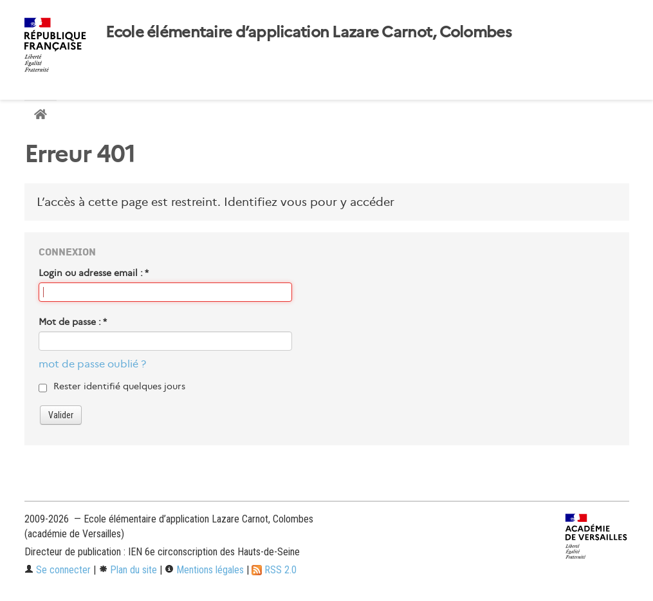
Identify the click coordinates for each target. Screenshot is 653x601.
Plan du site (127, 570)
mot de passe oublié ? (92, 364)
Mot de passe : (73, 322)
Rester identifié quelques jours (119, 386)
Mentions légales (204, 570)
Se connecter (57, 570)
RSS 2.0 (274, 570)
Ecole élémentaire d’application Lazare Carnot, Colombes (308, 32)
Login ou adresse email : (94, 273)
